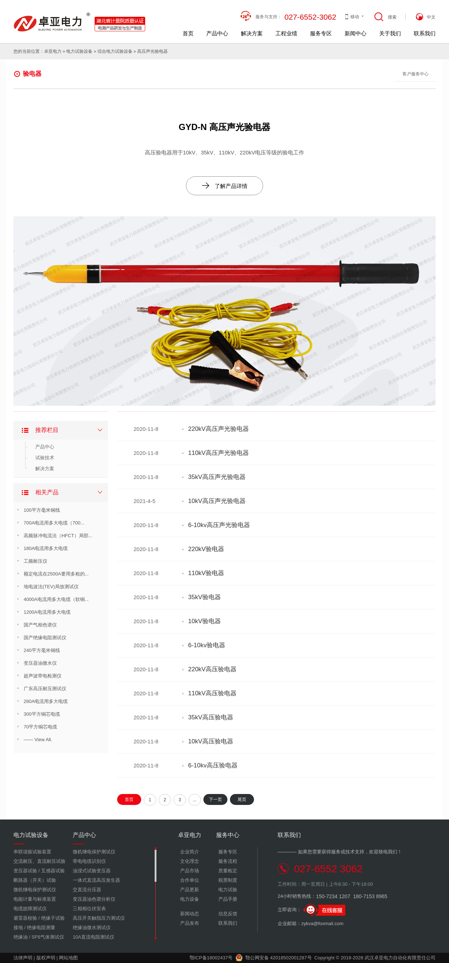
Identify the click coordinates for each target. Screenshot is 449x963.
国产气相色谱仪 (40, 625)
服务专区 (321, 33)
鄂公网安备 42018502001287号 (273, 957)
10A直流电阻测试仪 (93, 937)
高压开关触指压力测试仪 (99, 918)
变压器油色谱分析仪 (94, 899)
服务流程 (227, 861)
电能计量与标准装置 (34, 899)
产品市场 (189, 870)
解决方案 (252, 33)
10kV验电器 (204, 621)
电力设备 (189, 899)
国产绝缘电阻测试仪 (45, 637)
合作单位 (189, 880)
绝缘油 (20, 937)
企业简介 (189, 851)
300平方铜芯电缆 (42, 714)
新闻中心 (355, 33)
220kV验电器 (206, 549)
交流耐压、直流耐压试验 (39, 861)
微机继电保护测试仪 (34, 889)
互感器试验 (53, 870)
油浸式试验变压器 (92, 870)
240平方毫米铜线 (42, 650)
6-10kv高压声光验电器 (219, 525)
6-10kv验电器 (206, 645)
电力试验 (227, 889)
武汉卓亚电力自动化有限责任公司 (400, 957)
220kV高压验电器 (212, 669)
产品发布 (189, 923)
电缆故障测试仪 (30, 908)
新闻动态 (189, 913)
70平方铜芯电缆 (40, 727)
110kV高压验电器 (212, 693)
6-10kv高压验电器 (213, 765)
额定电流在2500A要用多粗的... (56, 574)
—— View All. (38, 739)
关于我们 (390, 33)
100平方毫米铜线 (42, 510)
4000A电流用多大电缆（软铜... (56, 599)
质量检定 (227, 870)
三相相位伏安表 (89, 908)
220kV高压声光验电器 (218, 428)
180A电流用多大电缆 (46, 548)
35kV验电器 (204, 597)
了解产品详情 (224, 185)
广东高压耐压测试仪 (45, 688)
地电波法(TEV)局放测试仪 (51, 586)
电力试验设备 (79, 51)
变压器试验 (25, 870)
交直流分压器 (87, 889)
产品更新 (189, 889)
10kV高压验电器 (210, 741)
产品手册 (227, 899)
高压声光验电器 (152, 51)
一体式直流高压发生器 (96, 880)
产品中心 (217, 33)
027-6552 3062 (328, 868)
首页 (188, 33)
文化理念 (189, 861)
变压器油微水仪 (40, 663)
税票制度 (227, 880)
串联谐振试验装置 (32, 851)
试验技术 (44, 457)
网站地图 (68, 957)
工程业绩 (286, 33)
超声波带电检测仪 (42, 676)
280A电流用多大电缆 (46, 701)
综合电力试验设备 (115, 51)
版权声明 (45, 957)
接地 (18, 927)
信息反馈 (227, 913)
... (194, 799)
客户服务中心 (415, 73)
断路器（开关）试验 (34, 880)
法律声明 (22, 957)
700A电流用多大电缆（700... (54, 523)
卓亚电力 (52, 51)
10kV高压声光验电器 (217, 501)
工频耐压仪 (35, 561)
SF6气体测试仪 (48, 937)
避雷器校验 (25, 918)
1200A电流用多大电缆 (47, 612)
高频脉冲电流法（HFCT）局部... (58, 535)
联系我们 (425, 33)
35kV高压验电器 (210, 717)
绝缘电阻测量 (41, 927)
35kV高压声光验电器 (217, 476)
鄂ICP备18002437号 (211, 957)
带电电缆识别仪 (89, 861)
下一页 (215, 799)
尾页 (242, 799)
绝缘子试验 (53, 918)
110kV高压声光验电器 (218, 452)
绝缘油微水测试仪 (92, 927)
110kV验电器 (206, 573)
